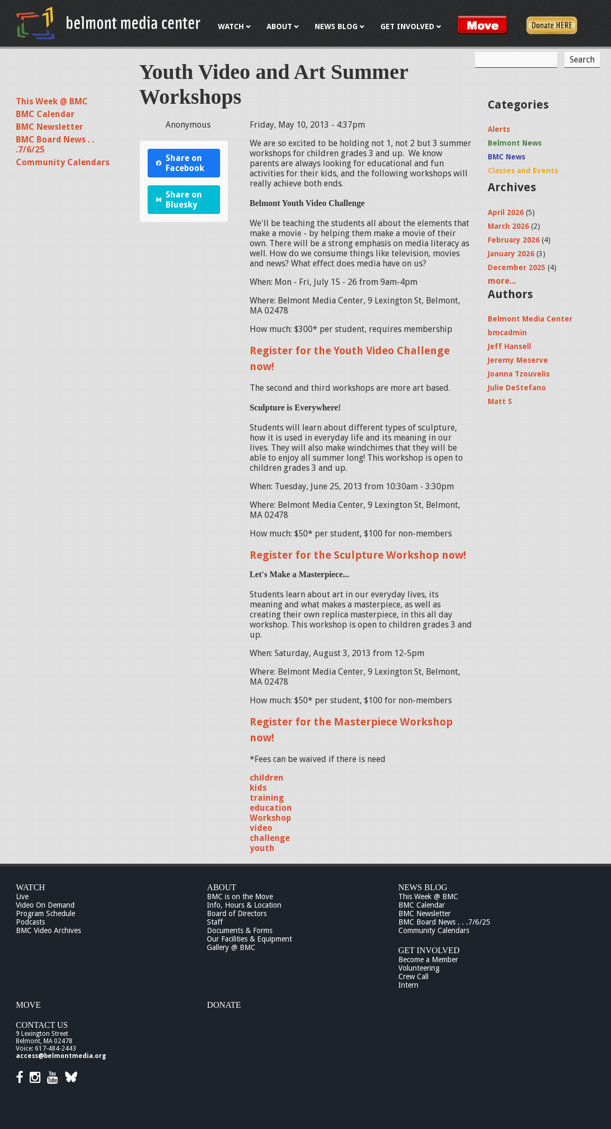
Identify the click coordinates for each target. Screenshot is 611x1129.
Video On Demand (45, 905)
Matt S (500, 401)
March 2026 (508, 226)
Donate (224, 1004)
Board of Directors (237, 913)
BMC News (506, 157)
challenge (270, 838)
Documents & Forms (239, 930)
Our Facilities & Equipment (249, 939)
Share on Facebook (180, 163)
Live (22, 896)
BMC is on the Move (240, 896)
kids (258, 788)
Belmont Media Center (530, 319)
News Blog (423, 887)
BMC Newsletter (49, 127)
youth (262, 848)
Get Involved (429, 950)
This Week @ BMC (52, 101)
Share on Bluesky (179, 200)
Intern (408, 985)
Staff (215, 922)
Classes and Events (523, 170)
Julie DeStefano (517, 387)
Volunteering (419, 968)
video (261, 828)
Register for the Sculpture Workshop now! (358, 555)
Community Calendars (63, 162)
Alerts (499, 129)
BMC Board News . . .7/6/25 (444, 922)
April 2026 (506, 212)
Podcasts (30, 922)
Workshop (270, 818)
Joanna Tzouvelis (519, 374)
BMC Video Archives (48, 930)
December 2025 (516, 267)
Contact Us (42, 1024)
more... (502, 281)
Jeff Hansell (509, 346)
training (267, 798)
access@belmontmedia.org (61, 1056)
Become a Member (428, 959)
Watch (30, 887)
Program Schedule (45, 913)
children (267, 778)
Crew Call (413, 976)
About (221, 887)
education (271, 808)
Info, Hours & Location (244, 905)
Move (28, 1004)
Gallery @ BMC (231, 947)
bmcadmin (507, 332)
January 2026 (511, 253)
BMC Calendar (45, 114)
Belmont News (515, 143)
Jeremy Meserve (518, 360)
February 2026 (514, 240)
